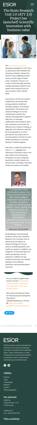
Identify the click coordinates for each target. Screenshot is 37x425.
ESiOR (13, 150)
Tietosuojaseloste (10, 390)
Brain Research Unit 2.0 (17, 66)
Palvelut (6, 377)
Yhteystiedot (8, 382)
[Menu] (32, 4)
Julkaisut (7, 385)
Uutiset (6, 387)
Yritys (6, 380)
